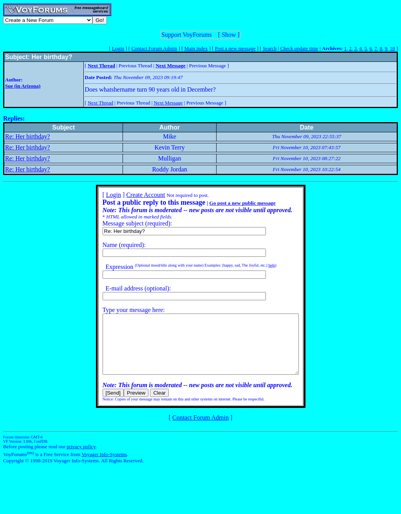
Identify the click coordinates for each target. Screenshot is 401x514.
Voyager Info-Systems (104, 466)
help (259, 265)
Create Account (133, 194)
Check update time (299, 48)
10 (392, 48)
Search (269, 48)
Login (118, 48)
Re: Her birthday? (27, 136)
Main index (196, 48)
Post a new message (235, 48)
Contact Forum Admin (154, 48)
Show (229, 34)
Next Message (168, 103)
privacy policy (81, 458)
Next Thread (100, 103)
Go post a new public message (230, 203)
